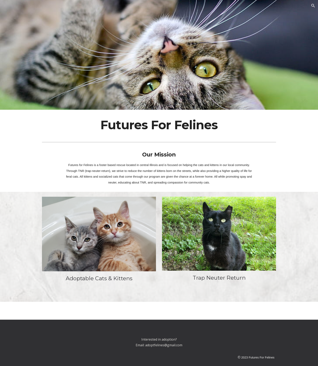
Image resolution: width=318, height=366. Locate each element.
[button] (313, 6)
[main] (159, 125)
